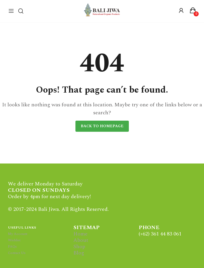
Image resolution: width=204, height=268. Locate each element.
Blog (78, 253)
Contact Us (17, 253)
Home (80, 234)
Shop (79, 247)
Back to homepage (102, 126)
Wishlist (14, 240)
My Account (17, 234)
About (80, 240)
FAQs (12, 246)
